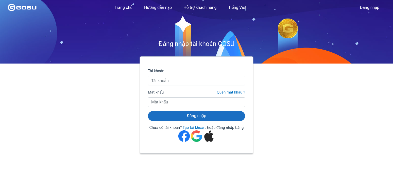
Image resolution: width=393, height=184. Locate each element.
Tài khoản (156, 71)
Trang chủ (123, 7)
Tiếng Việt (237, 7)
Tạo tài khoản (194, 127)
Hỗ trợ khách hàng (199, 7)
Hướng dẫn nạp (158, 7)
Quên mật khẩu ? (231, 92)
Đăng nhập (369, 7)
